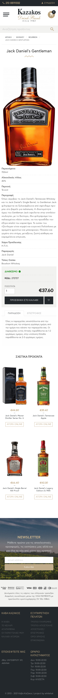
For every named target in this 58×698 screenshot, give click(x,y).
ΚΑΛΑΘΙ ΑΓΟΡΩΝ (10, 637)
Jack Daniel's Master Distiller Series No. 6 (14, 417)
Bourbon (33, 37)
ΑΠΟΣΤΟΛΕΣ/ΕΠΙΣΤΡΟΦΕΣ (38, 631)
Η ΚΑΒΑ (6, 622)
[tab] (14, 313)
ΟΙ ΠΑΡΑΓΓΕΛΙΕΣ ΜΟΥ (13, 633)
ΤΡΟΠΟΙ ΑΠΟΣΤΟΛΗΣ (42, 626)
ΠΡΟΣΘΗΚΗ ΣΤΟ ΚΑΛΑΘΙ (24, 300)
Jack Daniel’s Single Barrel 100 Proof (14, 489)
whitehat (49, 694)
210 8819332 (11, 2)
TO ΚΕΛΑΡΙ (7, 626)
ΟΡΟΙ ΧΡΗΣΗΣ (38, 637)
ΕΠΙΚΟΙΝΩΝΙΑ (38, 640)
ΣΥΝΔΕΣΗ (48, 2)
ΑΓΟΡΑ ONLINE (14, 424)
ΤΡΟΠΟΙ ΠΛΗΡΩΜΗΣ (41, 622)
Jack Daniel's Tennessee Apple (43, 417)
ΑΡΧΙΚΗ (8, 37)
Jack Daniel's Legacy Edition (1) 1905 (43, 489)
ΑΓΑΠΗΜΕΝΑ (8, 629)
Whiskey (20, 37)
